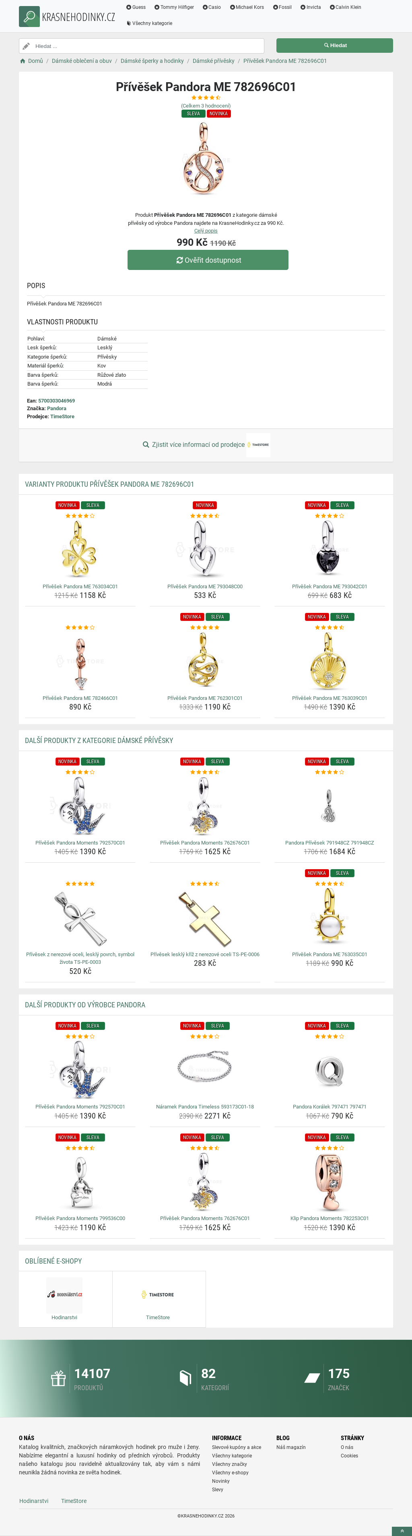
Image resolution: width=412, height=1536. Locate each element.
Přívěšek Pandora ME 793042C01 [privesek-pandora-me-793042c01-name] (329, 586)
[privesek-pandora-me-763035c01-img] (330, 918)
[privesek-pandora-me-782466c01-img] (80, 662)
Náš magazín (291, 1447)
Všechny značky (229, 1464)
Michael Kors (246, 7)
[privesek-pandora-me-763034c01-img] (80, 550)
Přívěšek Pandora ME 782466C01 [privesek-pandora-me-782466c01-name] (80, 698)
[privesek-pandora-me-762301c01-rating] (205, 628)
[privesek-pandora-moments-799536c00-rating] (80, 1148)
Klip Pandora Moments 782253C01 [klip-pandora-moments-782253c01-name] (329, 1218)
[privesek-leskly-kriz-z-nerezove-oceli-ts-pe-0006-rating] (205, 884)
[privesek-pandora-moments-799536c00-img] (80, 1182)
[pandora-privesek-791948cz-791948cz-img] (330, 806)
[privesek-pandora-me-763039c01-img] (330, 662)
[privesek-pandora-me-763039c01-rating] (330, 628)
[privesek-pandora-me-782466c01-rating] (80, 628)
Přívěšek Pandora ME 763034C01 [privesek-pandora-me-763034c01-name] (80, 586)
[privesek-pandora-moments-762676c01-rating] (205, 772)
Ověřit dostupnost (208, 260)
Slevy (217, 1489)
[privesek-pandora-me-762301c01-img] (205, 662)
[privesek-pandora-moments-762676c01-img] (205, 806)
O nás (347, 1447)
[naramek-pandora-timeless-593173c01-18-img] (205, 1070)
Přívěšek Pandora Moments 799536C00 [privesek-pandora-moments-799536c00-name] (80, 1218)
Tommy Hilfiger (174, 7)
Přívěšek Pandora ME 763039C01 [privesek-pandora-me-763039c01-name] (329, 698)
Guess (136, 7)
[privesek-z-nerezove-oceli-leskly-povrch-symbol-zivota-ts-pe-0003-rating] (80, 884)
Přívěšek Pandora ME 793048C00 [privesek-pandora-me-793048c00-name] (205, 586)
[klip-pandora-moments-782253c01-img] (330, 1182)
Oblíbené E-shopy (53, 1261)
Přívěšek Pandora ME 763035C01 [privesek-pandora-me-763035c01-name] (329, 954)
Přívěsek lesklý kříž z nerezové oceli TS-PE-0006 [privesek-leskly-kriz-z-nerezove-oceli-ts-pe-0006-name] (205, 954)
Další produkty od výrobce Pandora (85, 1004)
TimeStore (62, 416)
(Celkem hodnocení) (206, 106)
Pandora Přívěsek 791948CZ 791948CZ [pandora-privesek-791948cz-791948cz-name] (329, 843)
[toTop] (402, 1531)
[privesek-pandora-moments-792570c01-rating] (80, 772)
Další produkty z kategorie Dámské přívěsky (99, 740)
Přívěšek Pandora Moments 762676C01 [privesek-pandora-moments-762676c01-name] (205, 843)
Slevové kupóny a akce (236, 1447)
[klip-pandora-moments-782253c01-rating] (330, 1148)
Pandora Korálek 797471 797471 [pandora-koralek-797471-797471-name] (330, 1107)
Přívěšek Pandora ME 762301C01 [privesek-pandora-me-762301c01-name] (205, 698)
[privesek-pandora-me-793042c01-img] (330, 550)
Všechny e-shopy (230, 1473)
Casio (211, 7)
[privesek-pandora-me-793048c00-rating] (205, 516)
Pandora (56, 408)
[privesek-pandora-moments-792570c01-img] (80, 806)
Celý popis (206, 231)
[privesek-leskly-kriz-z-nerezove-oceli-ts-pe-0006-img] (205, 918)
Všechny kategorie (149, 23)
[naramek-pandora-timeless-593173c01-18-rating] (205, 1037)
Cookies (349, 1456)
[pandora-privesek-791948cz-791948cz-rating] (330, 772)
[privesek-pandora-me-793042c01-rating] (330, 516)
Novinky (221, 1481)
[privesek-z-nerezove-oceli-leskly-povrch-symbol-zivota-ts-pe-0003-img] (80, 918)
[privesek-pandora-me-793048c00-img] (205, 550)
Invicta (310, 7)
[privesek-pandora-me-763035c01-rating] (330, 884)
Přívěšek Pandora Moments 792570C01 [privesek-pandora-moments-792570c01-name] (80, 843)
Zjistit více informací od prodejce (206, 445)
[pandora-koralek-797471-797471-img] (330, 1070)
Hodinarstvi (33, 1501)
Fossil (282, 7)
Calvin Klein (345, 7)
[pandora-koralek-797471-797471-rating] (330, 1037)
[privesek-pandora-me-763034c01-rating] (80, 516)
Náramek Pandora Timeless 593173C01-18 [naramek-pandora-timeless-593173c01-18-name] (205, 1107)
